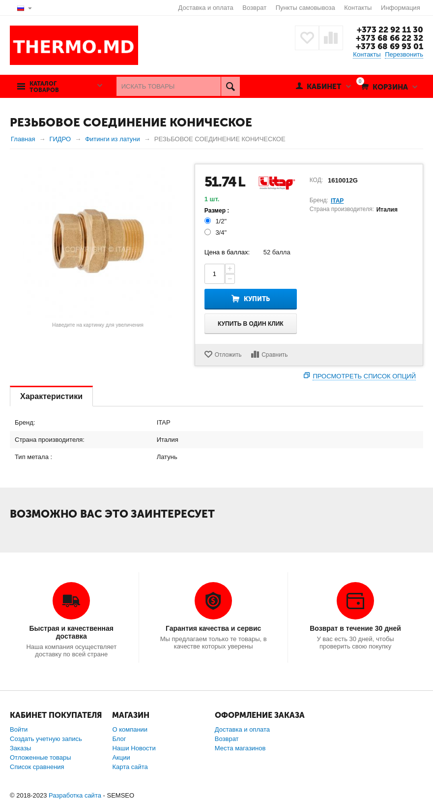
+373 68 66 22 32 (389, 38)
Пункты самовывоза (305, 7)
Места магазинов (240, 748)
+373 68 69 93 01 (389, 46)
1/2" (216, 221)
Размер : (217, 210)
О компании (129, 729)
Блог (119, 738)
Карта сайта (129, 767)
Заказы (20, 748)
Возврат (254, 7)
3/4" (216, 232)
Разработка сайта (75, 795)
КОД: (316, 180)
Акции (121, 757)
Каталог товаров (44, 87)
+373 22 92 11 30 (390, 29)
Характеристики (51, 396)
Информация (400, 7)
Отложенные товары (40, 757)
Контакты (358, 7)
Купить (257, 299)
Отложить (228, 354)
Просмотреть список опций (364, 376)
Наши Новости (133, 748)
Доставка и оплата (205, 7)
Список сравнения (37, 767)
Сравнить (274, 354)
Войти (19, 729)
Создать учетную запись (46, 738)
